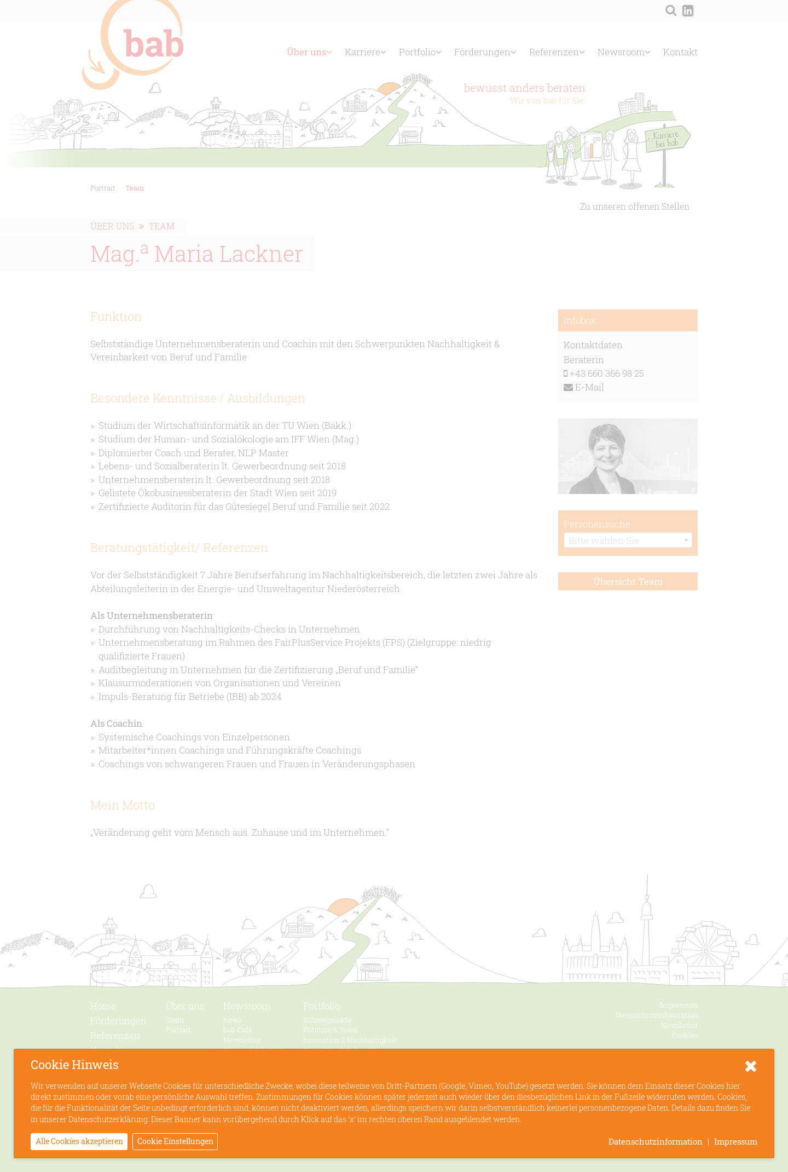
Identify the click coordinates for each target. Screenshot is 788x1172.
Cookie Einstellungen (175, 1141)
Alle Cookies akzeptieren (79, 1141)
